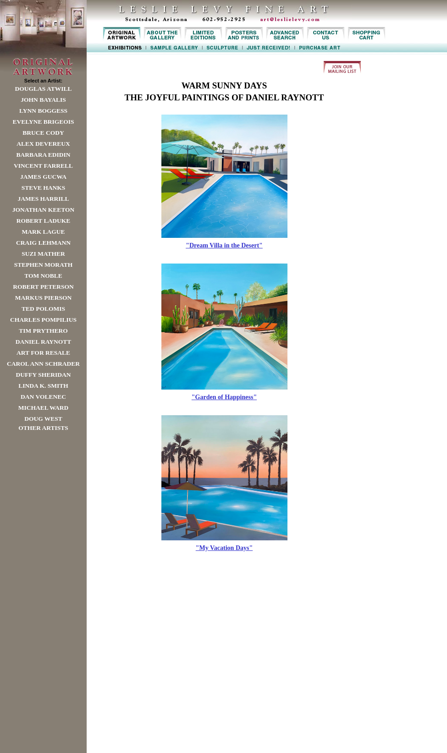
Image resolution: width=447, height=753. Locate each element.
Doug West (43, 418)
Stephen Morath (43, 264)
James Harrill (43, 198)
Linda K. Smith (43, 385)
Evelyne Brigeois (43, 121)
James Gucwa (43, 176)
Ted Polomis (43, 308)
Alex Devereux (43, 143)
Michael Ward (43, 407)
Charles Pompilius (43, 319)
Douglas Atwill (43, 88)
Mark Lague (43, 231)
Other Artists (43, 427)
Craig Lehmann (43, 242)
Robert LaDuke (43, 220)
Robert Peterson (43, 286)
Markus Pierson (43, 297)
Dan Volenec (43, 396)
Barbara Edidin (43, 154)
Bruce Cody (43, 132)
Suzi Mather (43, 253)
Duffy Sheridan (43, 374)
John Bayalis (43, 99)
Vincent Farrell (43, 165)
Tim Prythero (43, 330)
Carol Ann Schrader (43, 363)
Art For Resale (43, 352)
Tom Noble (43, 275)
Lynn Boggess (43, 110)
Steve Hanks (44, 187)
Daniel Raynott (43, 341)
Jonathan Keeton (43, 209)
